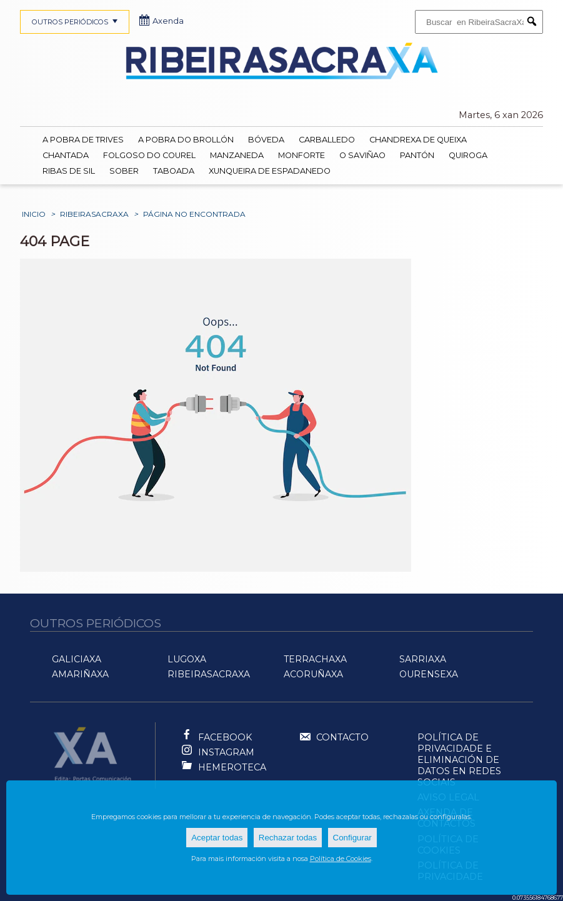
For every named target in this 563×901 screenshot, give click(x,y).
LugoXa (186, 659)
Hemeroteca (232, 767)
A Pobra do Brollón (186, 139)
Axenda (162, 21)
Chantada (65, 155)
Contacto (334, 738)
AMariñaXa (80, 674)
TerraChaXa (315, 659)
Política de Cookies (340, 858)
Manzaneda (237, 155)
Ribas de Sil (68, 171)
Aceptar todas (216, 837)
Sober (124, 171)
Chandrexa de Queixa (418, 139)
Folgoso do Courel (149, 155)
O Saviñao (362, 155)
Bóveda (266, 139)
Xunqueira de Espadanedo (270, 171)
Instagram (226, 752)
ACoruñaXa (313, 674)
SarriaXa (422, 659)
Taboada (173, 171)
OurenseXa (428, 674)
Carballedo (327, 139)
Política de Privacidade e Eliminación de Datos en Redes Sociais (459, 760)
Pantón (417, 155)
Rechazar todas (288, 837)
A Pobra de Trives (83, 139)
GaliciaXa (76, 659)
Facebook (225, 737)
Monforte (301, 155)
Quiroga (468, 155)
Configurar (352, 837)
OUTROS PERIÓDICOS (76, 22)
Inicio (34, 214)
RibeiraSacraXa (94, 214)
